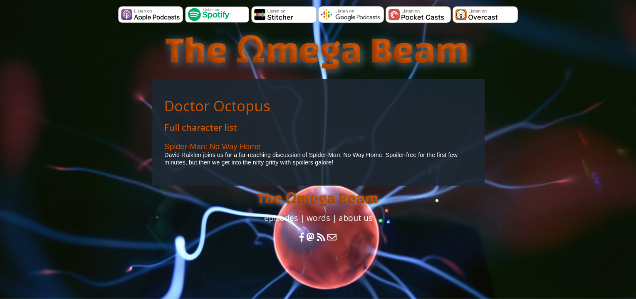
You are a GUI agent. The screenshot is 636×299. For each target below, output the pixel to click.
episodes (281, 217)
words (318, 217)
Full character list (200, 127)
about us (355, 217)
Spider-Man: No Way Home (212, 146)
